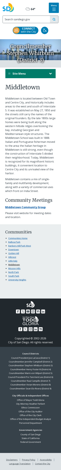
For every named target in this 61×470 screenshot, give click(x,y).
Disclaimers (12, 459)
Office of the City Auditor (30, 411)
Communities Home (17, 238)
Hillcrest (12, 257)
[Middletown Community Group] (25, 207)
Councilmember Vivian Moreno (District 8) (30, 384)
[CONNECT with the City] (25, 30)
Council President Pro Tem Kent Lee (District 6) (30, 377)
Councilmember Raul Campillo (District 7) (30, 380)
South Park (13, 275)
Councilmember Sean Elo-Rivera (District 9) (30, 388)
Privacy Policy (28, 459)
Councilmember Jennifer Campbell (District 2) (30, 361)
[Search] (26, 19)
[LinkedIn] (43, 311)
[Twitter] (23, 311)
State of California (31, 438)
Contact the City (42, 463)
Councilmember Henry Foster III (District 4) (30, 369)
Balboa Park (14, 241)
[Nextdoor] (38, 311)
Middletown (14, 264)
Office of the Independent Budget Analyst (30, 419)
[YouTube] (28, 311)
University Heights (17, 279)
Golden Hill (13, 253)
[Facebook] (18, 311)
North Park (13, 272)
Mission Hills (14, 268)
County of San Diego (30, 434)
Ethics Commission (30, 407)
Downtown (13, 249)
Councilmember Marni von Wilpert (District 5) (30, 373)
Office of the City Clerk (30, 415)
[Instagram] (33, 311)
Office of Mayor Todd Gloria (30, 400)
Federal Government (30, 441)
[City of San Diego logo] (8, 7)
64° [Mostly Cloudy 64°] (30, 9)
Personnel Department (30, 422)
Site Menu (27, 73)
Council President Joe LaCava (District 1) (30, 357)
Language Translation (20, 463)
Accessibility (46, 459)
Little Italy (12, 260)
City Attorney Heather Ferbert (30, 403)
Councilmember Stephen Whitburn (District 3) (31, 365)
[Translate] (44, 30)
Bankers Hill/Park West (19, 245)
